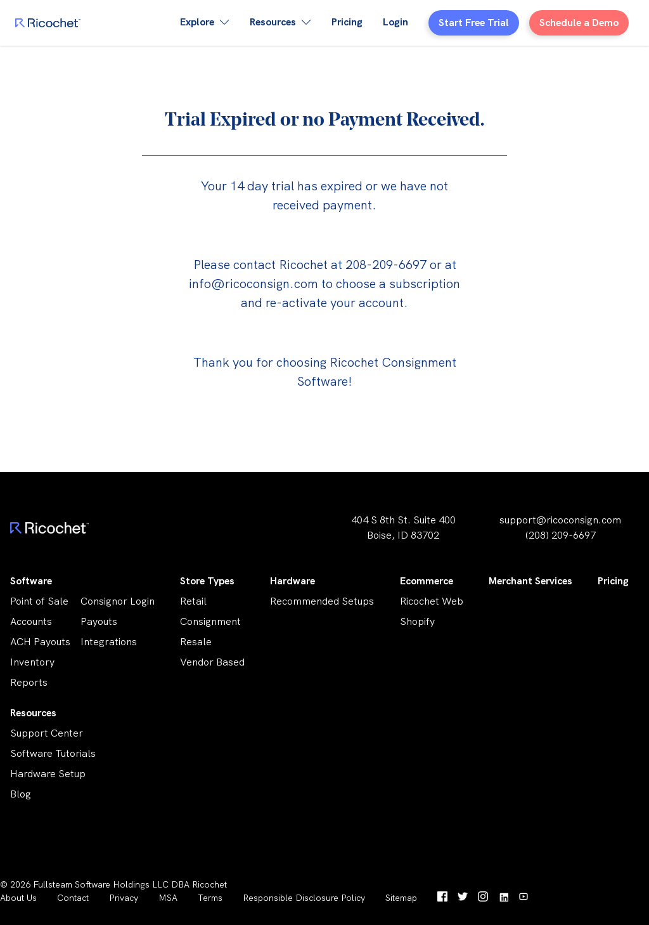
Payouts (98, 621)
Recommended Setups (322, 601)
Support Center (46, 733)
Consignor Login (117, 601)
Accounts (31, 621)
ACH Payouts (40, 641)
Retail (193, 601)
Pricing (347, 22)
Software (31, 580)
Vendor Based (212, 662)
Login (395, 22)
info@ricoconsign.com (253, 283)
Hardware (292, 580)
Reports (29, 682)
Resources (33, 712)
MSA (167, 897)
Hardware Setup (48, 773)
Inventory (32, 662)
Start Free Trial (474, 22)
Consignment (210, 621)
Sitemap (401, 897)
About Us (18, 897)
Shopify (417, 621)
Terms (210, 897)
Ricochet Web (431, 601)
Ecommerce (426, 580)
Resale (196, 641)
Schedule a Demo (579, 22)
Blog (20, 794)
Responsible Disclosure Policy (304, 897)
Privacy (123, 897)
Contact (73, 897)
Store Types (207, 580)
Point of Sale (39, 601)
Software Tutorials (53, 753)
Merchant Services (530, 580)
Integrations (108, 641)
